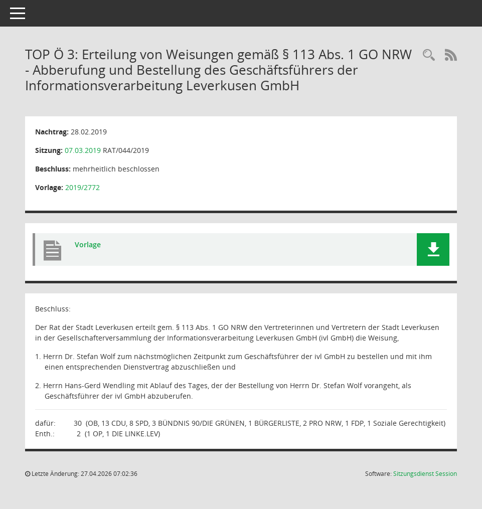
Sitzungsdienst (425, 473)
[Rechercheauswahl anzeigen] (429, 55)
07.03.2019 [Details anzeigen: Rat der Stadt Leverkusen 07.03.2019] (83, 150)
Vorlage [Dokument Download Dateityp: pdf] (88, 244)
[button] (433, 249)
